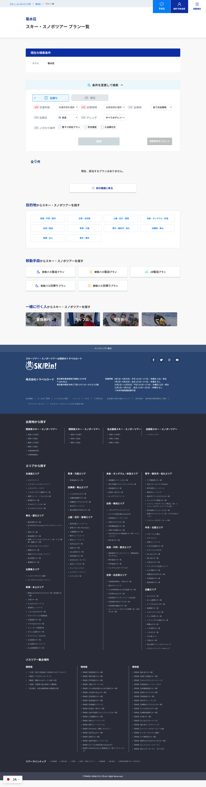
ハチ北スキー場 (152, 638)
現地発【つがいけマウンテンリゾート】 (148, 686)
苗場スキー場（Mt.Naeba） (80, 534)
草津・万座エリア (77, 480)
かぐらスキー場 (75, 582)
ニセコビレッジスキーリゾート (39, 490)
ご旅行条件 (150, 404)
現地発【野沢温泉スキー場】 (93, 682)
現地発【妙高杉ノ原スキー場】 (94, 715)
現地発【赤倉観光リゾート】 (93, 711)
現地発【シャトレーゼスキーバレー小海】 (149, 735)
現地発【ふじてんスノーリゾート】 (147, 751)
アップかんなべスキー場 (156, 610)
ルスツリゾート (33, 486)
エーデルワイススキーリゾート (39, 586)
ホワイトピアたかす (154, 556)
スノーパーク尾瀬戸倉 (36, 634)
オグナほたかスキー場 (36, 630)
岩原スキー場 (75, 554)
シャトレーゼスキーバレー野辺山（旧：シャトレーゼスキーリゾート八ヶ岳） (162, 511)
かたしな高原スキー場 (36, 638)
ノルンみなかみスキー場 (37, 618)
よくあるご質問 (45, 404)
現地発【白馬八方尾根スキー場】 (146, 682)
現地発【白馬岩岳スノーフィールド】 (148, 690)
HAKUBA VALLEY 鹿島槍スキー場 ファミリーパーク (123, 541)
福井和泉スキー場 (153, 588)
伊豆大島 (65, 768)
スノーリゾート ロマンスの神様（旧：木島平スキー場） (123, 616)
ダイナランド (152, 544)
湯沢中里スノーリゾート (79, 530)
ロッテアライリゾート (116, 502)
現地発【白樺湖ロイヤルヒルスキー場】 (148, 711)
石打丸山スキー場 (76, 550)
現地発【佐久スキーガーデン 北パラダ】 (149, 755)
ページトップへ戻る (103, 354)
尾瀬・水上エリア (35, 593)
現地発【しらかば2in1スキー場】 (146, 715)
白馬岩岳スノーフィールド (118, 524)
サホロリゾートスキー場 (37, 510)
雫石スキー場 (32, 538)
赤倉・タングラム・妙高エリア (122, 480)
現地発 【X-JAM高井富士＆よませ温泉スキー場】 (100, 695)
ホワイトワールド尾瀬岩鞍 (37, 622)
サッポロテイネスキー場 (37, 514)
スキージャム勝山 (153, 540)
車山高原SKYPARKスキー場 (80, 516)
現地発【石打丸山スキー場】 (93, 739)
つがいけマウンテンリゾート (118, 516)
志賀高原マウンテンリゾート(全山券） (122, 604)
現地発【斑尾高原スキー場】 (93, 678)
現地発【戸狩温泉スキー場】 (93, 686)
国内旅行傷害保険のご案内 (37, 410)
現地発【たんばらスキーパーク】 (146, 727)
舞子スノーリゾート (77, 542)
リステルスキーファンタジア (38, 552)
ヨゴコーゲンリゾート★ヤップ (158, 655)
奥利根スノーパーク (35, 614)
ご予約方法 (106, 404)
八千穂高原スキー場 (154, 486)
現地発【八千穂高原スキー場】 (145, 743)
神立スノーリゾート (77, 546)
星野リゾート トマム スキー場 (39, 502)
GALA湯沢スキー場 (77, 558)
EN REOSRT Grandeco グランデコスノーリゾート (45, 533)
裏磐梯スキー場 (33, 568)
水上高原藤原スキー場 (36, 654)
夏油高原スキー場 (34, 542)
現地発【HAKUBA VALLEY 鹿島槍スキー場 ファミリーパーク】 (104, 755)
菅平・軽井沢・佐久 (121, 230)
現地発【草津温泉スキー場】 (144, 703)
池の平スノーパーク (77, 512)
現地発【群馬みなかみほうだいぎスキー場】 (150, 747)
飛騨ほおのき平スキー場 (156, 580)
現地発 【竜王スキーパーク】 (93, 690)
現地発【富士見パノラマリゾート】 (147, 731)
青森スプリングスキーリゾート (39, 560)
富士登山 (118, 768)
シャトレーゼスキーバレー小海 (158, 526)
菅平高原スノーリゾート (156, 494)
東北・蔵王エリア (35, 521)
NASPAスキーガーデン (78, 566)
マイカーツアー (153, 441)
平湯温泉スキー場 (153, 584)
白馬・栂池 (48, 230)
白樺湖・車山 (157, 230)
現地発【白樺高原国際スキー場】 (146, 719)
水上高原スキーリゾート (37, 650)
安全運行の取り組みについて (128, 404)
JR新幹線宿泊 (33, 461)
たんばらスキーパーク (36, 610)
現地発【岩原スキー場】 (91, 743)
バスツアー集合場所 (39, 666)
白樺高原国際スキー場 (78, 504)
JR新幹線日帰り (33, 457)
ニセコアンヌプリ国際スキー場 (39, 498)
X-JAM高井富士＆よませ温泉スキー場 (122, 596)
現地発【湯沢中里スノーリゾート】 (95, 747)
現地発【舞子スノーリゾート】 (94, 731)
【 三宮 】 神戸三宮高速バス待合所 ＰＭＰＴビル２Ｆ (47, 678)
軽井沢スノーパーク (154, 498)
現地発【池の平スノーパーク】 (145, 707)
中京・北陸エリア (154, 533)
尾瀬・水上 (48, 241)
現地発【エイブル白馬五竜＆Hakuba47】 (98, 751)
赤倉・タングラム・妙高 (157, 220)
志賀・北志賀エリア (116, 581)
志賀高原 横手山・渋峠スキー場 (119, 588)
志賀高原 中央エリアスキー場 (119, 608)
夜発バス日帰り (33, 441)
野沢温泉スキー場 (114, 566)
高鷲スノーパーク (153, 548)
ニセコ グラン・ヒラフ (36, 494)
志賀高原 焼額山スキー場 (117, 612)
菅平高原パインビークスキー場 (158, 516)
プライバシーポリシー (63, 410)
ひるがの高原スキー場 (155, 552)
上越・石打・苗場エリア (80, 523)
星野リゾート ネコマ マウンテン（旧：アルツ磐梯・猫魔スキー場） (45, 547)
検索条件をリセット (160, 141)
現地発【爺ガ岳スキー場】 (144, 678)
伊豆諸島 (54, 768)
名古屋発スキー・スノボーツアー (124, 435)
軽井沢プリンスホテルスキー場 (158, 502)
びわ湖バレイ (152, 642)
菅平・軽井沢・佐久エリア (158, 480)
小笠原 (75, 768)
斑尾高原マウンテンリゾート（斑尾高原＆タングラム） (123, 560)
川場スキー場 (32, 606)
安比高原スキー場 (34, 564)
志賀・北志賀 (84, 220)
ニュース (81, 404)
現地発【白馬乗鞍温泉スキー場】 (146, 695)
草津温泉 (107, 768)
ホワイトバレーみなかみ (37, 642)
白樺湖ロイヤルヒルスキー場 (80, 508)
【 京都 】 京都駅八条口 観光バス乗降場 (42, 690)
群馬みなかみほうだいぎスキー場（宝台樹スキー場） (45, 600)
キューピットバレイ (77, 574)
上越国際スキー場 (76, 538)
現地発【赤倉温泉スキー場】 (93, 707)
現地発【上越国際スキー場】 (93, 723)
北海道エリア (32, 480)
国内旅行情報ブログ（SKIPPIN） (138, 768)
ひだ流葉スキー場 (153, 576)
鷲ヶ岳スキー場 (152, 564)
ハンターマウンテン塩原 (37, 582)
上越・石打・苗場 (121, 220)
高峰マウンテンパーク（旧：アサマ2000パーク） (162, 521)
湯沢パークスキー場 (77, 570)
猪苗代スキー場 (33, 556)
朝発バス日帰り (33, 449)
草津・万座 (84, 230)
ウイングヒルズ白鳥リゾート (157, 572)
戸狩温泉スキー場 (114, 570)
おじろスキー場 (152, 602)
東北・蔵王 (84, 241)
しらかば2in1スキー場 (78, 500)
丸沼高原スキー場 (34, 646)
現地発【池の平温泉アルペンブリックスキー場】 (100, 719)
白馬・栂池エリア (115, 509)
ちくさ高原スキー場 (154, 622)
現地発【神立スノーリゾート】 (94, 727)
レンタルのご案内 (64, 404)
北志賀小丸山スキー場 (116, 600)
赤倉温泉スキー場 (114, 494)
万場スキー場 (152, 646)
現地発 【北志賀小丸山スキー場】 (95, 699)
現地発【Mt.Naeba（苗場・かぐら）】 (97, 735)
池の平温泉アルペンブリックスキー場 (122, 490)
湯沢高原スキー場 (76, 562)
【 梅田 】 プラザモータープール (39, 682)
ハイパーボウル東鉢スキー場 (157, 626)
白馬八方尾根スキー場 (116, 536)
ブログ (93, 404)
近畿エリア (150, 595)
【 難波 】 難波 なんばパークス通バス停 (42, 686)
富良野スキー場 (33, 506)
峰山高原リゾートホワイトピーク (159, 651)
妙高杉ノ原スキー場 (115, 498)
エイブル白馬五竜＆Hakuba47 (119, 520)
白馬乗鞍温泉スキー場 (116, 532)
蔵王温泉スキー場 (34, 528)
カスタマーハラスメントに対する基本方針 (96, 410)
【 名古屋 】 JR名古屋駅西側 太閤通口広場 (43, 695)
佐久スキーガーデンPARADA (157, 490)
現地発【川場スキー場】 (143, 723)
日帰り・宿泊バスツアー (91, 768)
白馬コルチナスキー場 (116, 528)
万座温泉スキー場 (34, 626)
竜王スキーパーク (114, 592)
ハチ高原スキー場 (153, 634)
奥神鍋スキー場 (152, 614)
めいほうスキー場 (153, 560)
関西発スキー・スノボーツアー (84, 435)
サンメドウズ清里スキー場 (156, 506)
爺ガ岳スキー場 (114, 546)
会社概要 (29, 404)
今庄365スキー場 (153, 568)
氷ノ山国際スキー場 (154, 606)
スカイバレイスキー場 (155, 618)
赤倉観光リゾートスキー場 (118, 486)
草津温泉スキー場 (76, 486)
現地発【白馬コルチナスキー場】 (146, 699)
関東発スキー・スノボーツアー (41, 435)
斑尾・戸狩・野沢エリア (118, 553)
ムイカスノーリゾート (78, 578)
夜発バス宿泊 (32, 445)
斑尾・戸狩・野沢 (48, 220)
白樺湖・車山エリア (78, 493)
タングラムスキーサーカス (118, 574)
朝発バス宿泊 (32, 453)
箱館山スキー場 (152, 630)
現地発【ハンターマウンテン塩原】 (147, 739)
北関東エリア (32, 575)
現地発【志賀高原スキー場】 (93, 703)
